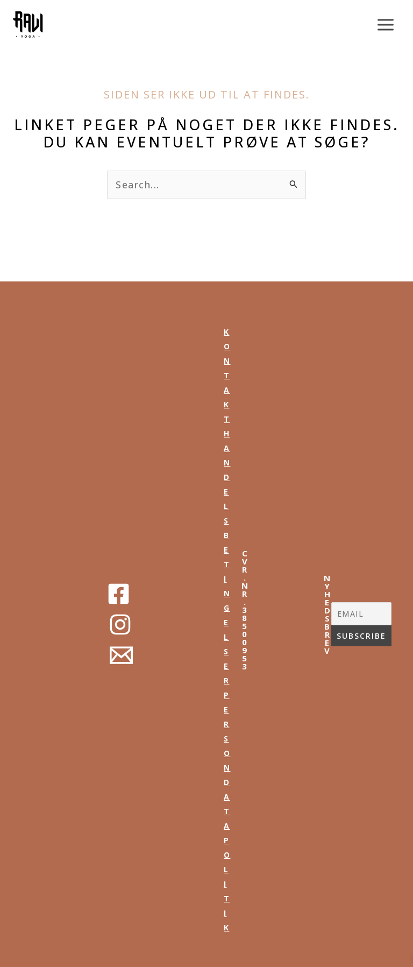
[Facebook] (118, 593)
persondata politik (227, 811)
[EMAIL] (361, 613)
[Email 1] (121, 655)
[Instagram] (120, 624)
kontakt (227, 375)
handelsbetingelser (227, 557)
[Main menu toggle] (385, 24)
